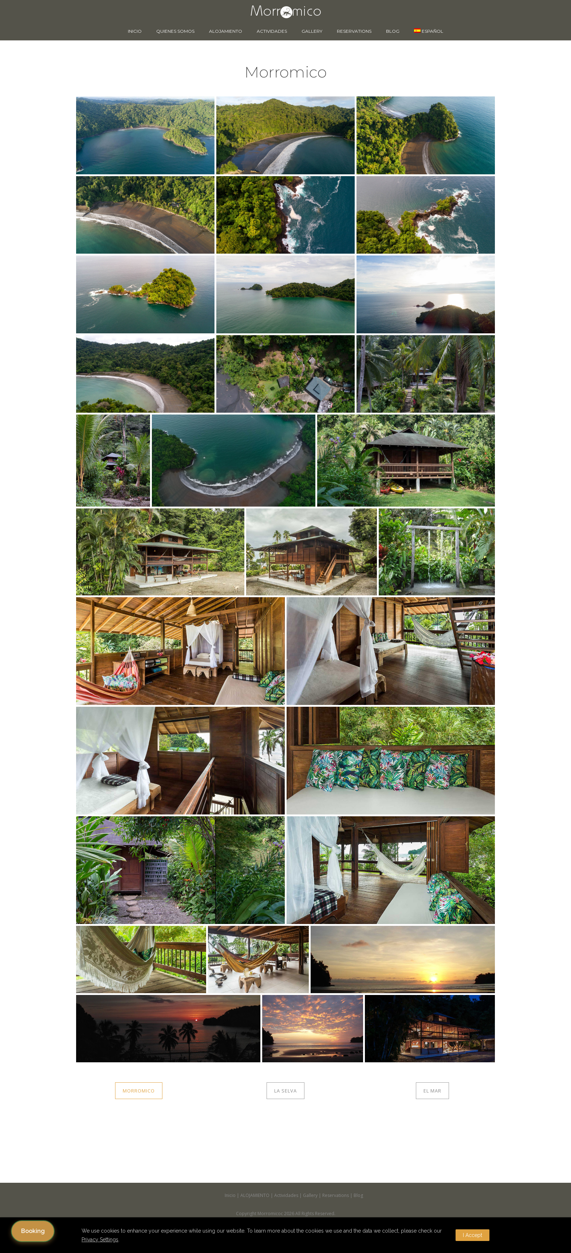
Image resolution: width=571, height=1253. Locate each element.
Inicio (135, 31)
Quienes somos (175, 31)
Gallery (312, 31)
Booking (33, 1231)
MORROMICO (139, 1090)
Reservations (354, 31)
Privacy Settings (100, 1239)
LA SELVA (285, 1090)
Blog (392, 31)
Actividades (272, 31)
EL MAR (432, 1090)
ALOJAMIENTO (225, 31)
